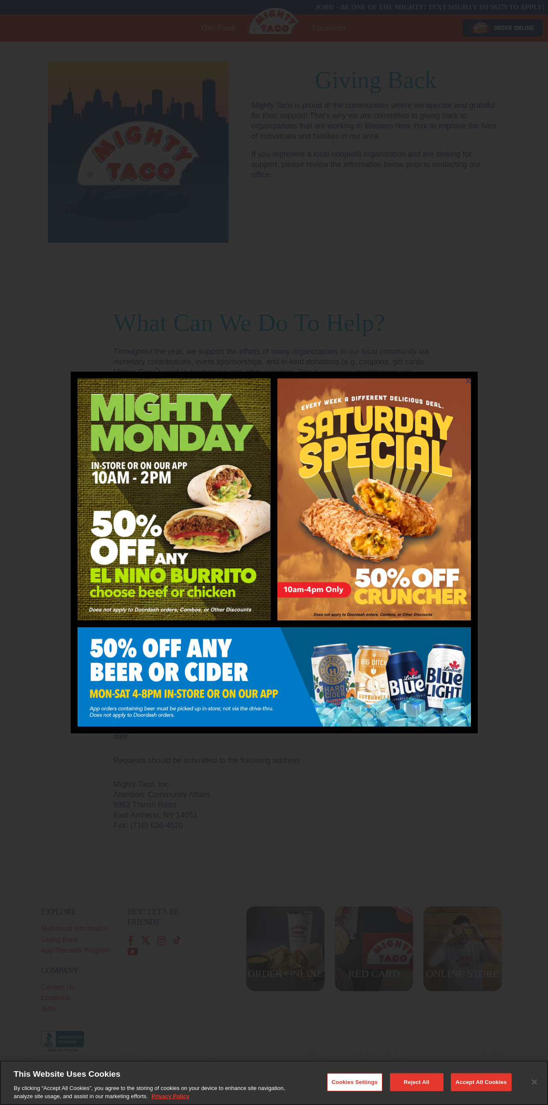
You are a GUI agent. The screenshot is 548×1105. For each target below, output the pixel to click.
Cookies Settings (355, 1084)
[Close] (534, 1084)
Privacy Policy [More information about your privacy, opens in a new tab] (170, 1099)
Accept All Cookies (481, 1084)
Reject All (416, 1084)
